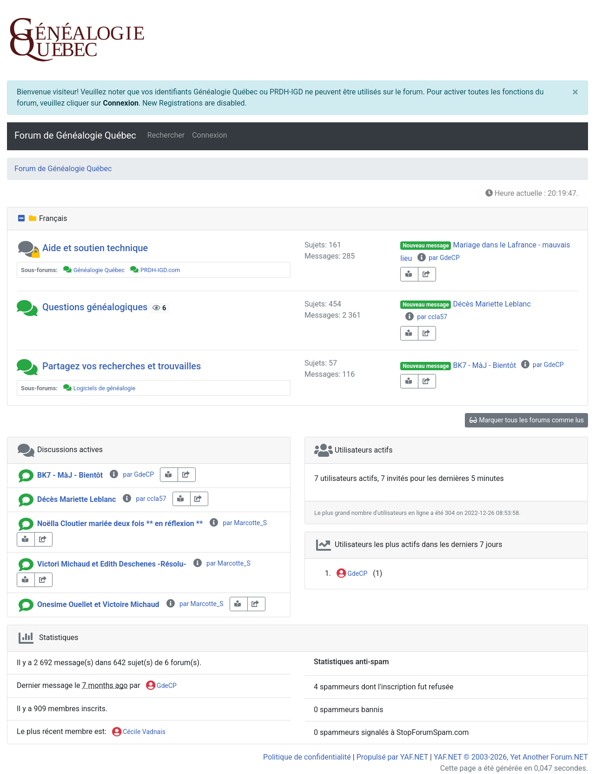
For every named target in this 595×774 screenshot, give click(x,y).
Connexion (121, 103)
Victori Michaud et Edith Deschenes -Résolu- (111, 564)
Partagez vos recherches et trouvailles (121, 366)
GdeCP (352, 574)
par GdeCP (437, 257)
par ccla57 (425, 316)
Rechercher (166, 135)
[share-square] (427, 274)
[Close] (575, 92)
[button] (28, 248)
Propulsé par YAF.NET (392, 757)
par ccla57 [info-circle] (144, 498)
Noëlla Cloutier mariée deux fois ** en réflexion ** (120, 523)
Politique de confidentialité (307, 757)
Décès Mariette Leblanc (491, 304)
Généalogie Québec (99, 270)
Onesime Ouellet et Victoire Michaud (98, 604)
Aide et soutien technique (95, 248)
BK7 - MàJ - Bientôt (484, 365)
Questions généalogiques (94, 307)
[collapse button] (22, 218)
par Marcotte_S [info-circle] (238, 523)
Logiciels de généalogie (104, 388)
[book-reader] (409, 274)
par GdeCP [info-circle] (131, 474)
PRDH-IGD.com (160, 270)
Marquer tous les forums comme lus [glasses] (526, 420)
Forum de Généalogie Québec (75, 135)
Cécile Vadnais (138, 732)
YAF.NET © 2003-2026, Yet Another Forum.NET (511, 757)
